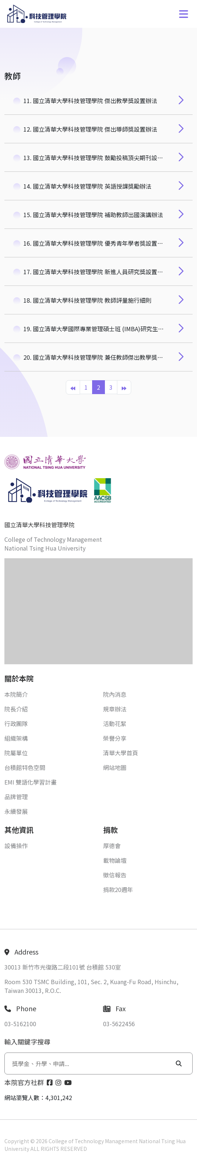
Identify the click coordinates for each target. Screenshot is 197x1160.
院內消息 (114, 694)
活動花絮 (114, 723)
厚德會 (112, 845)
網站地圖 (114, 767)
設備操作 (16, 845)
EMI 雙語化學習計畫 (30, 782)
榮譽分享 (114, 738)
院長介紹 (16, 708)
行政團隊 (16, 723)
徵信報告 (114, 874)
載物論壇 (114, 860)
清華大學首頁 (120, 752)
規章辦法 (114, 708)
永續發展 (16, 811)
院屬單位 (16, 752)
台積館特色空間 (24, 767)
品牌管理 (16, 796)
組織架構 (16, 738)
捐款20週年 (118, 889)
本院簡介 (16, 694)
